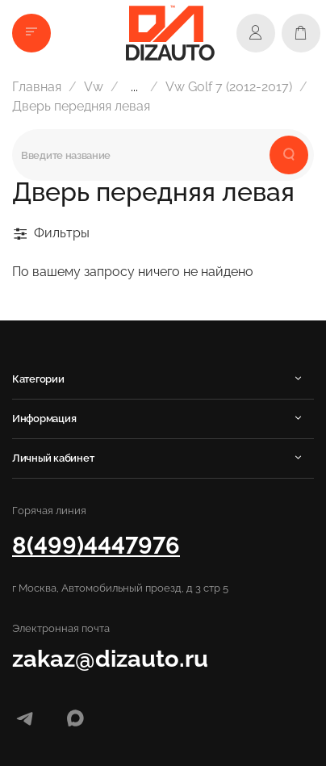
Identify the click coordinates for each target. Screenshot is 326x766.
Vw (93, 86)
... (134, 87)
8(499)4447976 (96, 545)
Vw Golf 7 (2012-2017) (228, 86)
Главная (36, 86)
